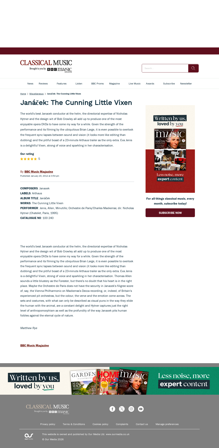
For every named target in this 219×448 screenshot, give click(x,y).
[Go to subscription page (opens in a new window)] (170, 192)
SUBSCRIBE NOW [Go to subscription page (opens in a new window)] (170, 213)
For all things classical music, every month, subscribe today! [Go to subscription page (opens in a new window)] (170, 201)
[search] (193, 68)
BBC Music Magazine (34, 345)
